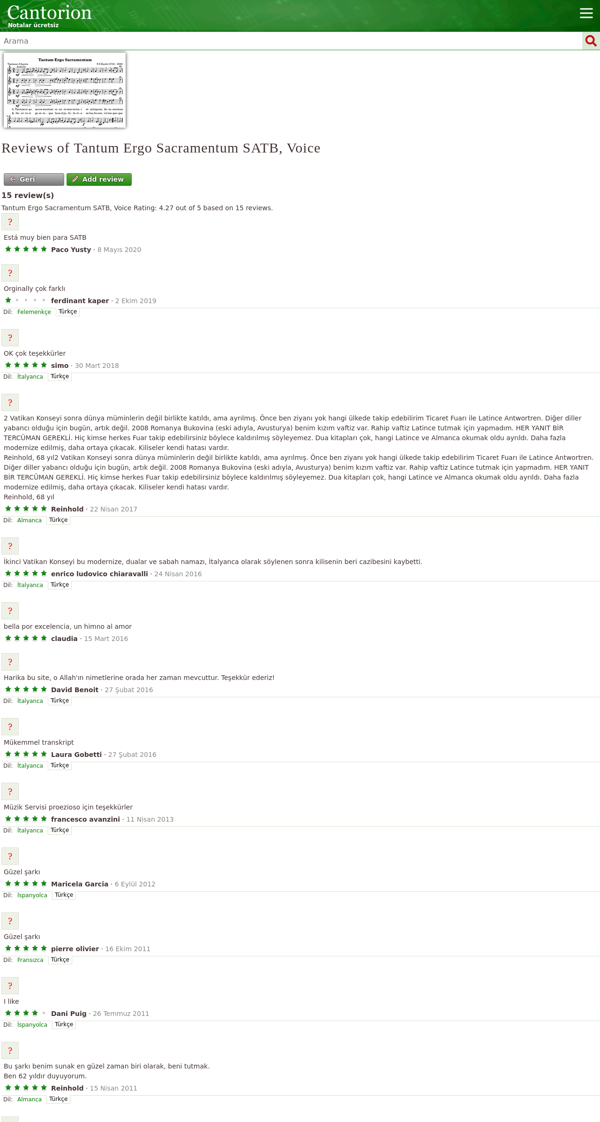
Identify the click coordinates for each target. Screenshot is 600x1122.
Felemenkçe (34, 312)
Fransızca (30, 960)
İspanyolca (32, 895)
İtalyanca (30, 377)
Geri (22, 179)
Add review (98, 179)
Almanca (29, 520)
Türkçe (68, 311)
